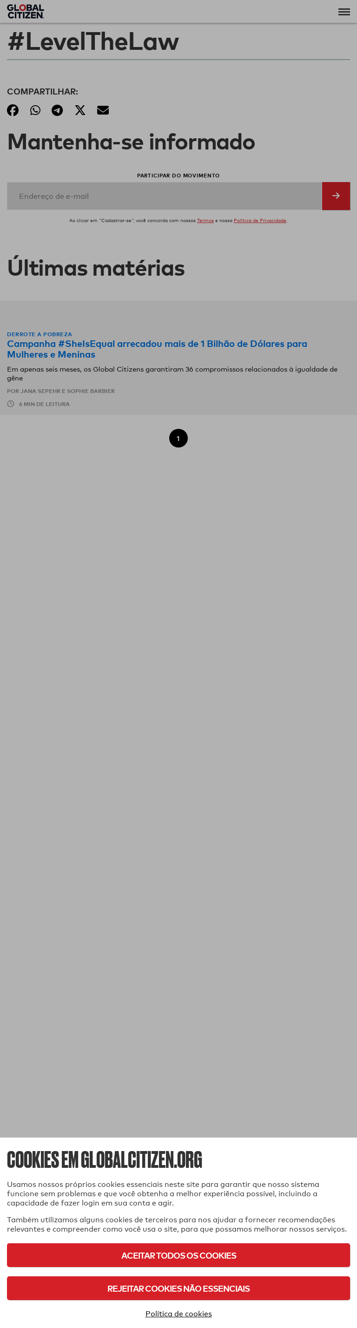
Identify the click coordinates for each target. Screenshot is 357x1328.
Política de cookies (178, 1313)
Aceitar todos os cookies (178, 1255)
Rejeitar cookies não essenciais (178, 1288)
